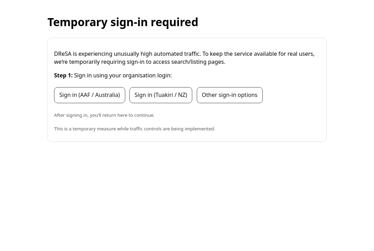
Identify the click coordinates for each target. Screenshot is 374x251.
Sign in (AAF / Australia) (89, 95)
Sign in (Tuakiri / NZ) (161, 95)
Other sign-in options (229, 95)
